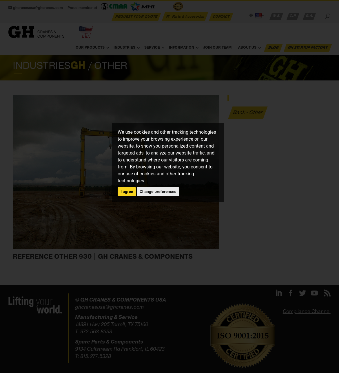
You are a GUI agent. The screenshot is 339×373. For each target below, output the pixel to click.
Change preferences (158, 191)
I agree (127, 191)
